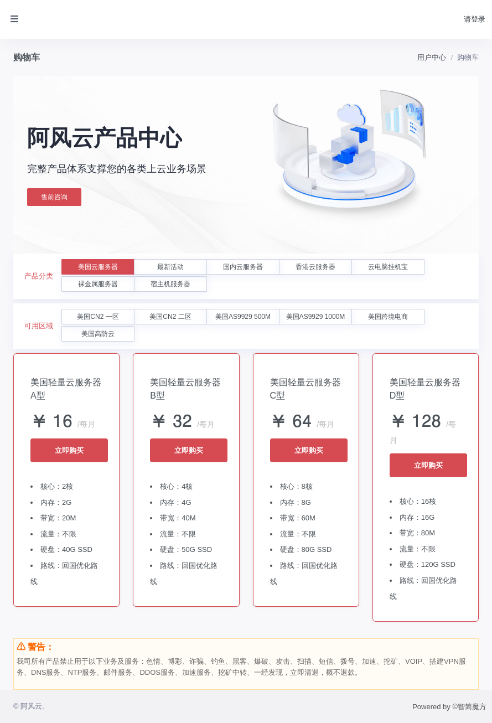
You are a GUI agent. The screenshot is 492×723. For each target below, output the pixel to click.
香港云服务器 (315, 267)
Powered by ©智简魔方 (449, 707)
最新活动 (170, 267)
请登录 (474, 19)
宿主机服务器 (170, 284)
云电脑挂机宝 (388, 267)
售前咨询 (54, 197)
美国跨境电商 (388, 317)
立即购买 (69, 450)
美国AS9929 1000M (315, 317)
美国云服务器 (98, 267)
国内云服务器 (243, 267)
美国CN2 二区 (170, 317)
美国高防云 (98, 334)
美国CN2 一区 (97, 317)
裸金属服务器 (98, 284)
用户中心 (431, 57)
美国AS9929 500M (243, 317)
